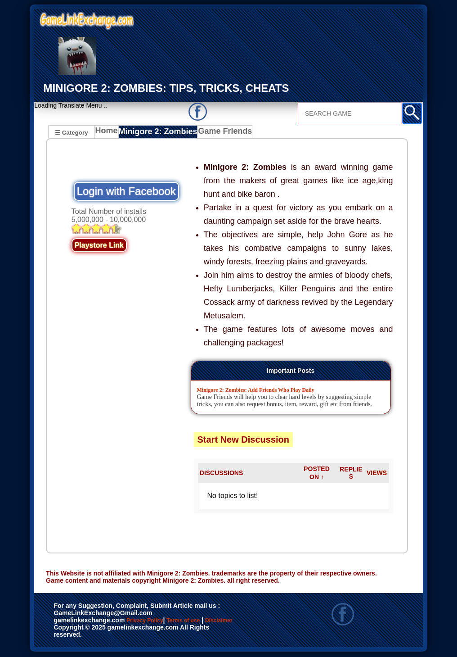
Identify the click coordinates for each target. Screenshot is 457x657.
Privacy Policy (153, 621)
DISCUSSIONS (221, 474)
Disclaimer (77, 631)
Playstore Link (99, 246)
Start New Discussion (243, 441)
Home (108, 133)
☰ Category (71, 132)
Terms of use (210, 621)
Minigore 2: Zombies (157, 133)
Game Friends (219, 133)
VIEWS (377, 474)
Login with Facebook (126, 192)
